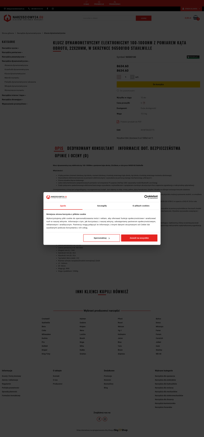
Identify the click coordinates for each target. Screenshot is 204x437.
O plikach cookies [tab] (141, 206)
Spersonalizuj (102, 238)
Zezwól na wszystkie (139, 238)
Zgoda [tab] (63, 206)
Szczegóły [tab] (102, 206)
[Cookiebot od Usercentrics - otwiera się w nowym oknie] (146, 197)
